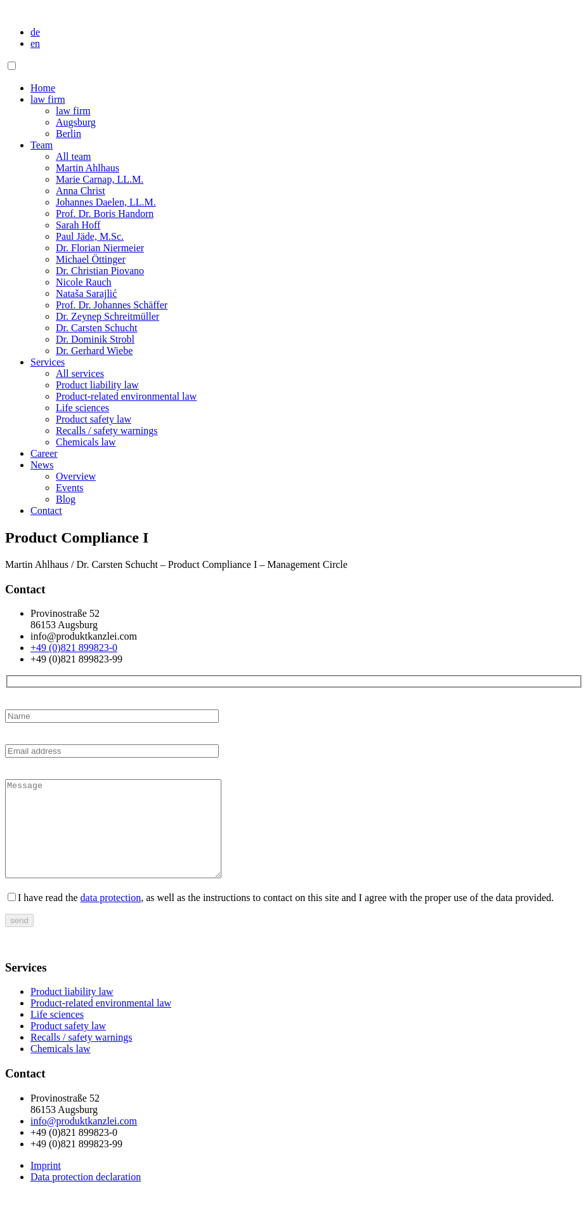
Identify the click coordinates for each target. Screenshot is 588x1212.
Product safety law (93, 419)
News (41, 464)
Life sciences (82, 407)
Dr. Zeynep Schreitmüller (107, 316)
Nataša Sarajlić (86, 293)
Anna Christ (80, 190)
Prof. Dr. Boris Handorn (105, 213)
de (35, 32)
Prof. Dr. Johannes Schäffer (111, 305)
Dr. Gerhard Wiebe (94, 350)
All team (73, 156)
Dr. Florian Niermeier (100, 247)
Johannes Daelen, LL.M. (106, 202)
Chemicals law (86, 442)
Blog (65, 499)
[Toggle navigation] (12, 66)
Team (41, 145)
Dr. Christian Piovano (100, 270)
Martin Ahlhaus (87, 167)
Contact (46, 510)
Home (42, 87)
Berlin (68, 133)
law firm (47, 99)
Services (47, 362)
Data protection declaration (85, 1195)
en (35, 43)
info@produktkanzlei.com (83, 1140)
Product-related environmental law (126, 396)
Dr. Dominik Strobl (95, 339)
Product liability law (97, 384)
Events (70, 487)
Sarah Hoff (78, 225)
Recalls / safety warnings (106, 430)
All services (80, 373)
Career (44, 453)
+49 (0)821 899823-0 (73, 647)
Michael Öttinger (91, 259)
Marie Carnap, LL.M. (99, 179)
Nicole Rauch (84, 282)
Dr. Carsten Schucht (96, 327)
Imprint (45, 1184)
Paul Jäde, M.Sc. (90, 236)
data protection (111, 916)
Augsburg (76, 122)
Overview (76, 476)
